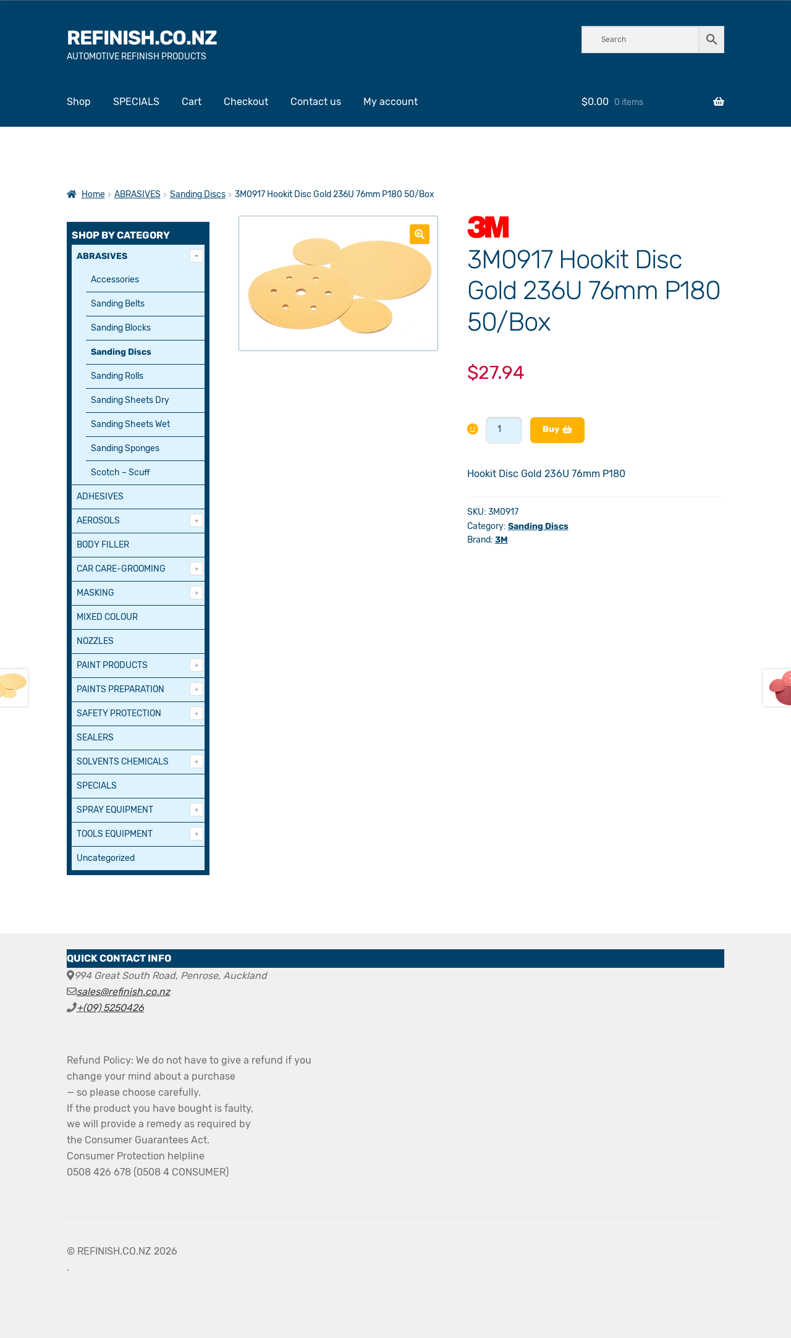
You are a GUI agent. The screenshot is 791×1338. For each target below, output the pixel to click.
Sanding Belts (118, 304)
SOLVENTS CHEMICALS (123, 761)
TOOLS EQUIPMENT (115, 834)
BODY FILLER (103, 545)
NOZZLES (95, 641)
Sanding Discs (198, 194)
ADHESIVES (100, 496)
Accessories (115, 279)
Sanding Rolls (117, 376)
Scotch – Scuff (120, 472)
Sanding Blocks (121, 328)
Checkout (246, 102)
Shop (79, 102)
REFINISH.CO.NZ (142, 37)
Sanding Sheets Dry (130, 400)
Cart (191, 102)
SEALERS (95, 737)
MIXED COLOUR (107, 617)
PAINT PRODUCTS (112, 665)
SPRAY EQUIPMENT (115, 810)
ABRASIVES (137, 194)
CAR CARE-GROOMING (121, 569)
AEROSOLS (98, 520)
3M (501, 540)
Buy (551, 429)
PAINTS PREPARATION (120, 689)
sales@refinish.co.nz (123, 991)
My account (390, 102)
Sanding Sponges (125, 448)
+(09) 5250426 (110, 1008)
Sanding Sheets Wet (130, 424)
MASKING (95, 593)
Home (93, 194)
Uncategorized (106, 858)
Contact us (315, 102)
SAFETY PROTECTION (119, 713)
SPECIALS (136, 102)
